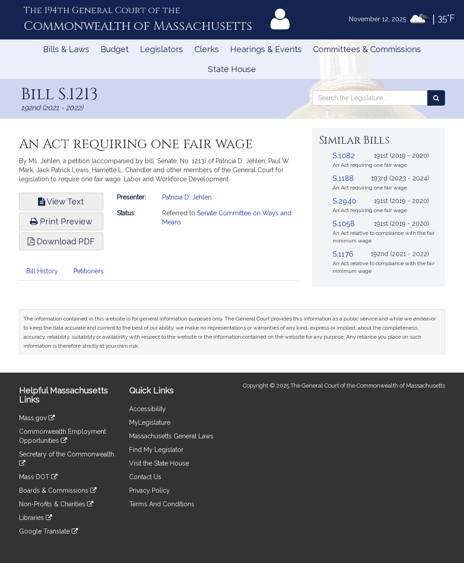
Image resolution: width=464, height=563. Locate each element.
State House (232, 69)
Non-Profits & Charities (56, 504)
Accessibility (147, 409)
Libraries (35, 517)
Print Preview (61, 221)
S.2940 (344, 201)
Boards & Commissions (58, 490)
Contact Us (145, 476)
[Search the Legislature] (436, 98)
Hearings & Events (266, 49)
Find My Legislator (156, 449)
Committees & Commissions (367, 49)
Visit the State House (159, 463)
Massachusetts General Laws (171, 436)
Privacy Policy (149, 490)
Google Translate (48, 531)
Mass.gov (37, 418)
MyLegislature (149, 422)
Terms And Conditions (161, 504)
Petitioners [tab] (88, 271)
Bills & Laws (66, 49)
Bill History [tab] (42, 271)
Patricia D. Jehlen (187, 197)
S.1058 (344, 223)
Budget (115, 49)
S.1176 (343, 254)
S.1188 (343, 178)
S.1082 (344, 155)
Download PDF (61, 241)
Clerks (206, 49)
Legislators (161, 49)
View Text (61, 201)
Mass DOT (38, 476)
